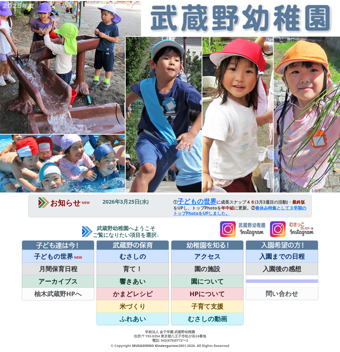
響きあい (133, 281)
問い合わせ (282, 293)
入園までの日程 (282, 256)
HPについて (207, 293)
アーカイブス (58, 281)
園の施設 (207, 268)
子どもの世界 (196, 201)
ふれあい (133, 318)
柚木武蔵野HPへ (58, 293)
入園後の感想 (282, 268)
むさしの (133, 256)
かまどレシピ (133, 293)
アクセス (207, 256)
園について (207, 281)
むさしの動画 (207, 318)
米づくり (133, 306)
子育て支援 (207, 306)
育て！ (132, 268)
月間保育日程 (58, 268)
